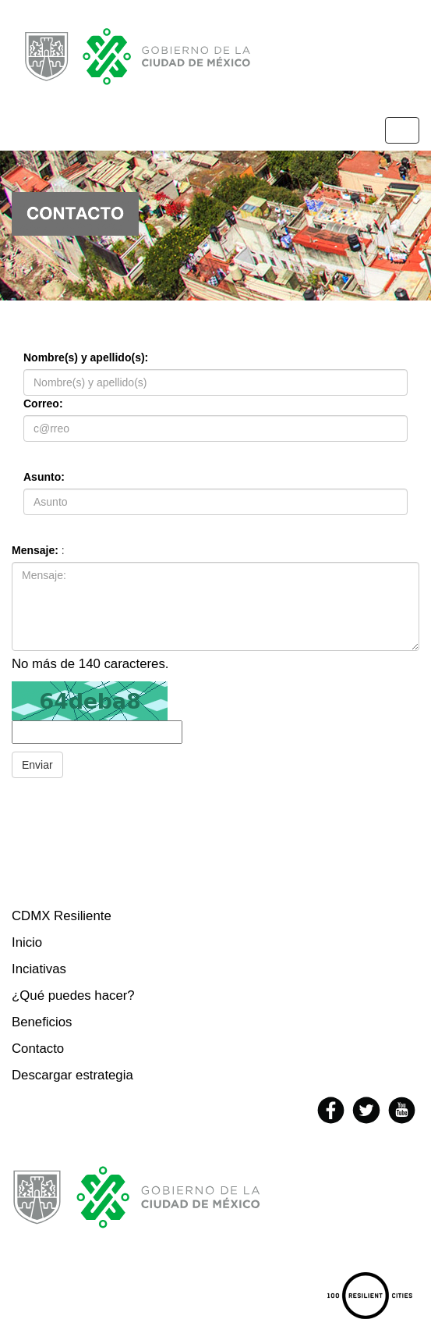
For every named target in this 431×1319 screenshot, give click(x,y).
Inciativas (39, 969)
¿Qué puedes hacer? (73, 995)
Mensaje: (35, 550)
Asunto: (44, 477)
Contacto (38, 1048)
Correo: (43, 403)
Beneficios (42, 1022)
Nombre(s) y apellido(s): (85, 357)
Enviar (37, 765)
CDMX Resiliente (61, 915)
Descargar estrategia (72, 1075)
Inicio (27, 942)
